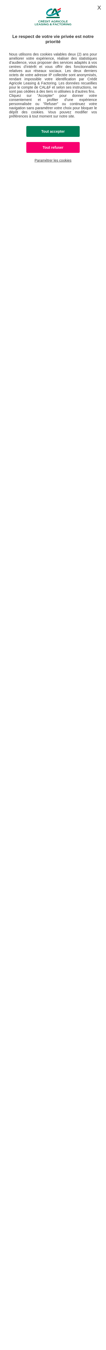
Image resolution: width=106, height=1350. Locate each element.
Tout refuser (53, 147)
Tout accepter (53, 131)
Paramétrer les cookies (53, 160)
